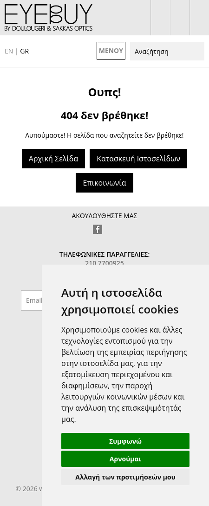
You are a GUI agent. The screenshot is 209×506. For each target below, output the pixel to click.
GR (24, 51)
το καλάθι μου (179, 17)
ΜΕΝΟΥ (111, 50)
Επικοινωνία (104, 183)
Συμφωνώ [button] (125, 441)
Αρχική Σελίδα (53, 158)
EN (9, 51)
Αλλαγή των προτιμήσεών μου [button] (125, 477)
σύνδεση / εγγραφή (160, 17)
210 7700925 (199, 17)
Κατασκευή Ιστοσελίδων (138, 158)
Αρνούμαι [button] (125, 458)
